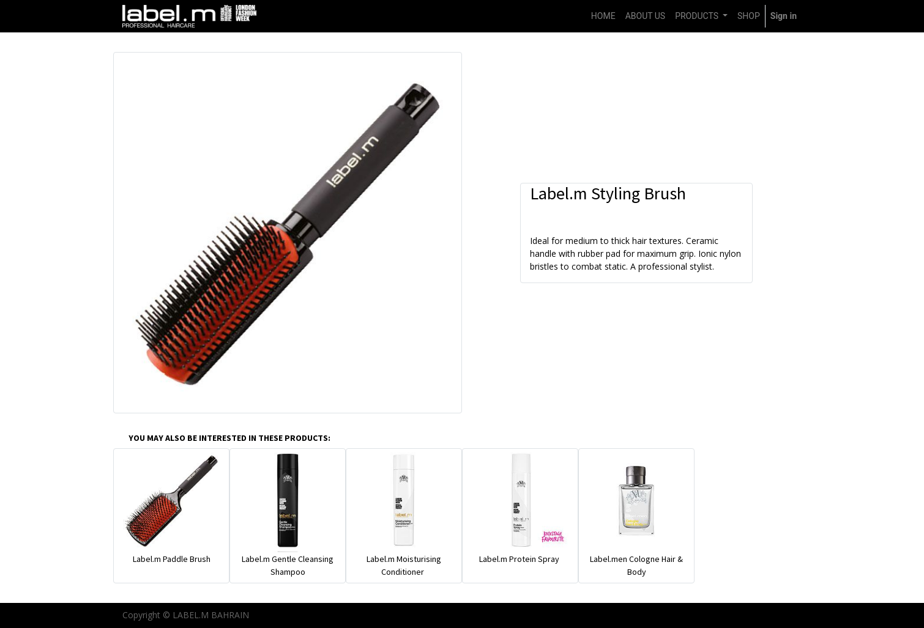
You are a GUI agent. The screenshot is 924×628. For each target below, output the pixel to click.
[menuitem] (603, 16)
